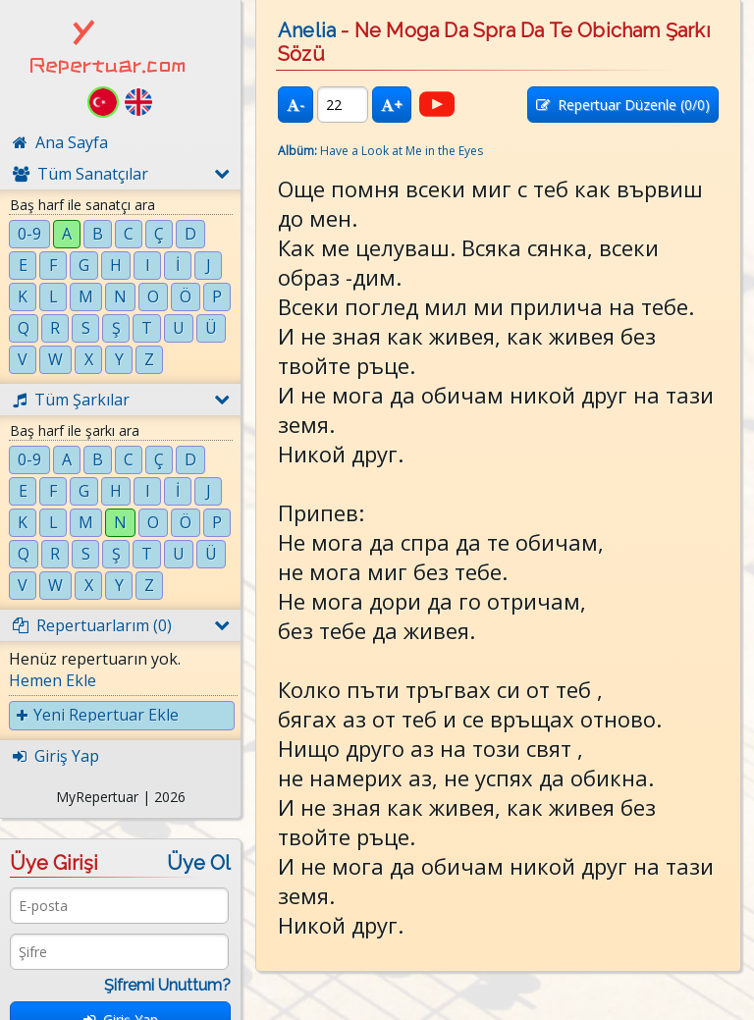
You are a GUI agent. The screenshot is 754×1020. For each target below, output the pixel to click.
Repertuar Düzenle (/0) (623, 104)
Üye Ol (199, 863)
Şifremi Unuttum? (167, 985)
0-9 (29, 233)
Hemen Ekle (52, 680)
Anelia (307, 30)
